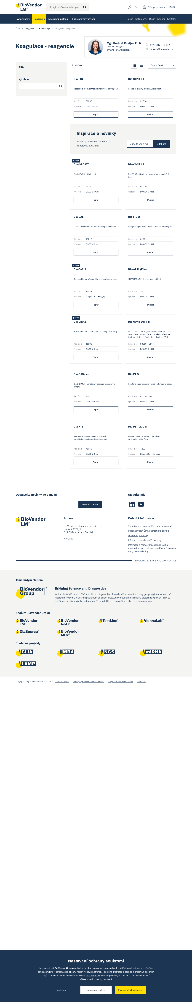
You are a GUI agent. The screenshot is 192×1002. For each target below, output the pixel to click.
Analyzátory (23, 18)
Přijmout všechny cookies (130, 990)
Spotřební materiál (58, 18)
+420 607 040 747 (160, 44)
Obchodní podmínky (138, 850)
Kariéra (161, 19)
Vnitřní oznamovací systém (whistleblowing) (150, 841)
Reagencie (39, 18)
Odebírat (161, 188)
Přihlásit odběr (90, 819)
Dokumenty (141, 19)
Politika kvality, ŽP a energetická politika (148, 846)
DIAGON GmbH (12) (33, 97)
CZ (170, 7)
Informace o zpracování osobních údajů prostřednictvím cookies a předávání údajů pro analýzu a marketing (152, 863)
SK (174, 7)
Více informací (93, 975)
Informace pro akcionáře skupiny (144, 855)
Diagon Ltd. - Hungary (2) (35, 102)
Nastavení (61, 990)
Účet (135, 7)
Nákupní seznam (156, 7)
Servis (130, 19)
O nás (152, 19)
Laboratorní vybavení (83, 18)
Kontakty (171, 19)
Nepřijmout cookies (96, 990)
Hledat (85, 7)
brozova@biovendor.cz (161, 49)
